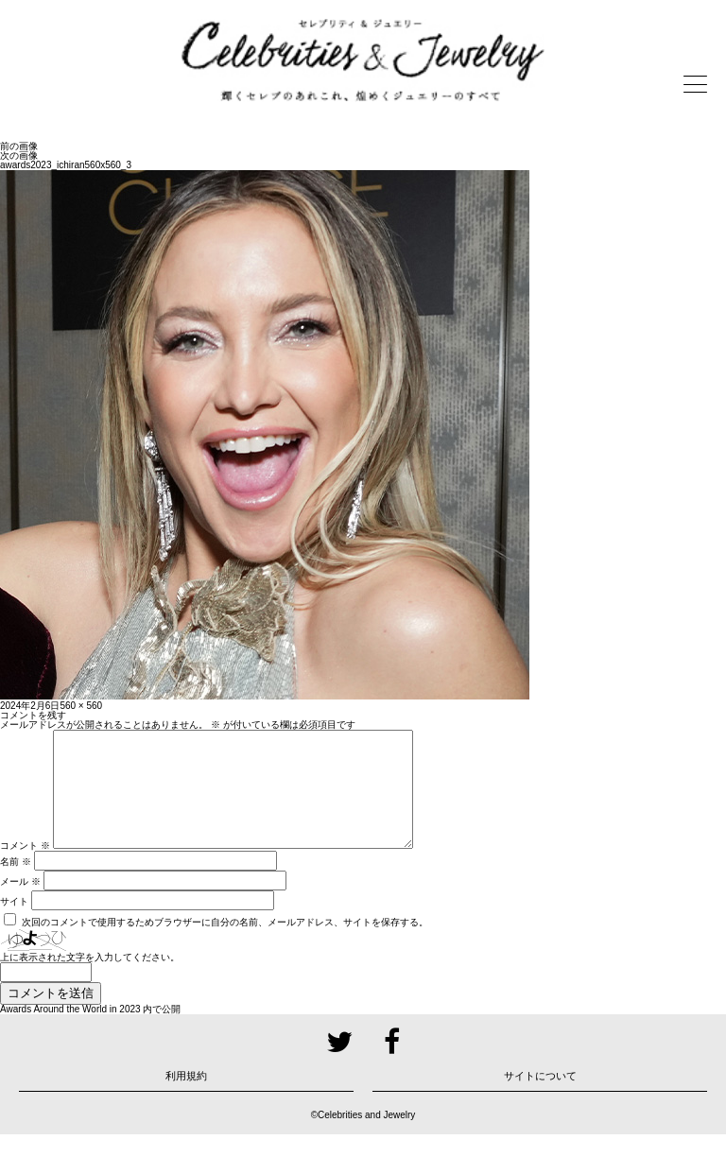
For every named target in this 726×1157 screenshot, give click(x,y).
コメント (25, 868)
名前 (15, 884)
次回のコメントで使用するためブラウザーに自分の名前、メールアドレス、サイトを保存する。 (225, 945)
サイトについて (540, 1098)
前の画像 (19, 146)
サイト (14, 924)
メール (20, 904)
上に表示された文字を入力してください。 (90, 980)
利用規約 (186, 1098)
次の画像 (19, 155)
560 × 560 (81, 705)
